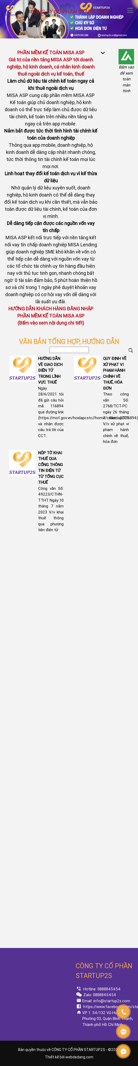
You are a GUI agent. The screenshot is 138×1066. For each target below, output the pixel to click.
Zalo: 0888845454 (99, 994)
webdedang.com (79, 1057)
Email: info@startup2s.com (106, 1001)
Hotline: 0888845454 (101, 989)
